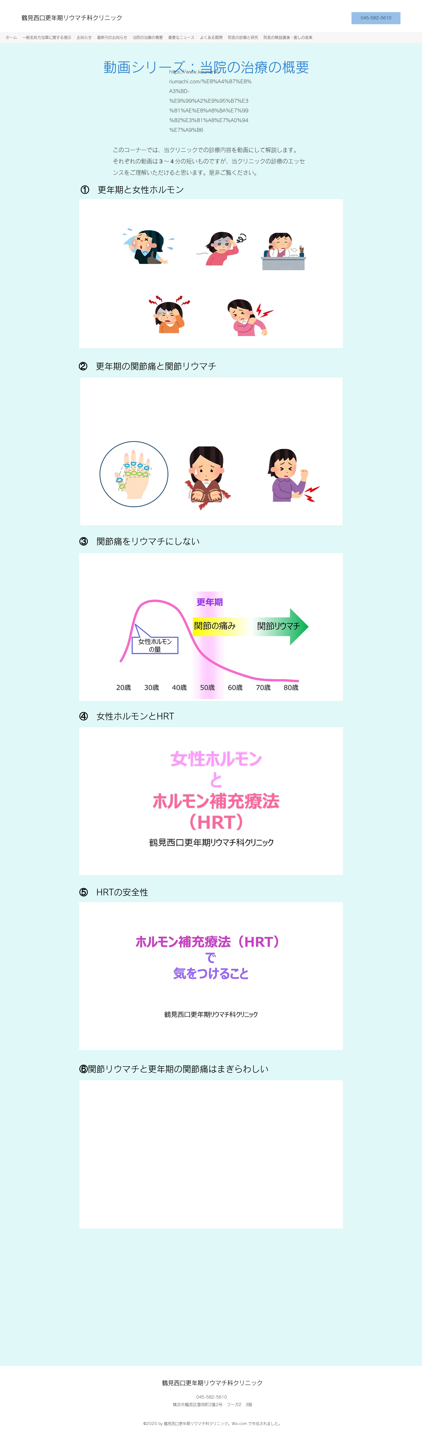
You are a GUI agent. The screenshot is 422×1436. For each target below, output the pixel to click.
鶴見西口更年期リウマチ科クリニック (72, 18)
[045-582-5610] (375, 18)
